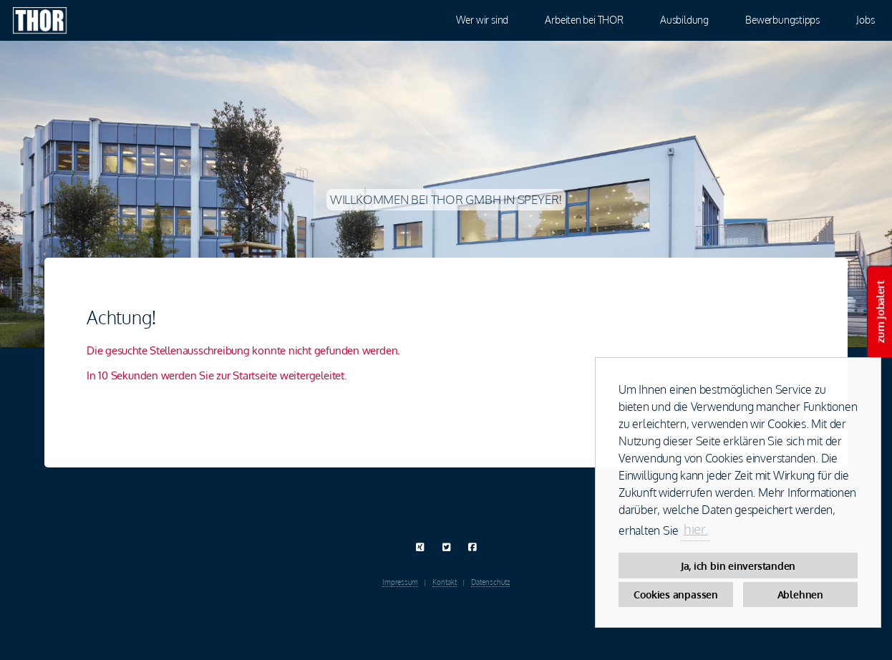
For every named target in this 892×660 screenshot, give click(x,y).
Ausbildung (684, 19)
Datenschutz (490, 581)
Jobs (865, 19)
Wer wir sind (482, 19)
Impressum (400, 581)
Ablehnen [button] (800, 594)
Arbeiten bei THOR (584, 19)
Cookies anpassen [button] (675, 594)
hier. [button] (696, 528)
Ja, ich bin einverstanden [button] (738, 565)
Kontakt (444, 581)
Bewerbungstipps (782, 19)
